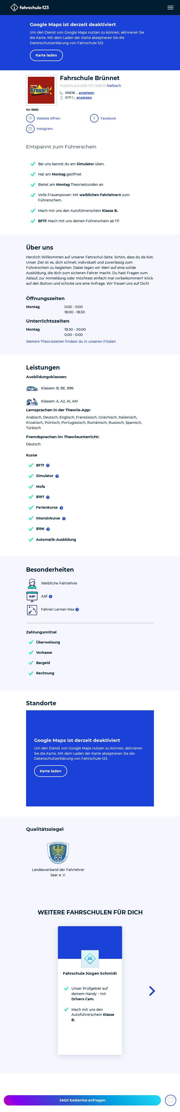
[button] (150, 990)
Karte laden (46, 55)
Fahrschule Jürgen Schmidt (90, 973)
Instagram (39, 129)
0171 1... (78, 97)
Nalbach (114, 86)
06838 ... (79, 93)
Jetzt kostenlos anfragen (82, 1100)
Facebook (103, 118)
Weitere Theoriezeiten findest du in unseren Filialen (71, 341)
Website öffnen (43, 118)
